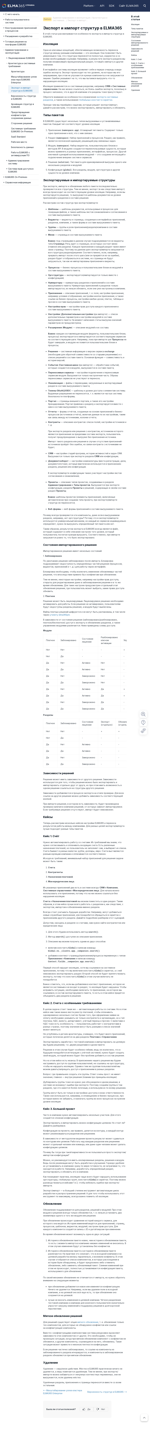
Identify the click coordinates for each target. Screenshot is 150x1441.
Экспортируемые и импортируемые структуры (139, 34)
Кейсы (134, 55)
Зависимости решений (137, 50)
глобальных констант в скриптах (95, 100)
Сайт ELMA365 (129, 5)
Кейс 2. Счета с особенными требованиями (138, 65)
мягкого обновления (87, 1320)
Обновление (136, 78)
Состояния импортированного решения (139, 42)
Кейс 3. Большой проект (138, 72)
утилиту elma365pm (60, 614)
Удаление (135, 90)
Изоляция (135, 24)
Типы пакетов (137, 29)
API (102, 5)
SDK (111, 5)
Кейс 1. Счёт (136, 59)
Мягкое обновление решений (136, 83)
